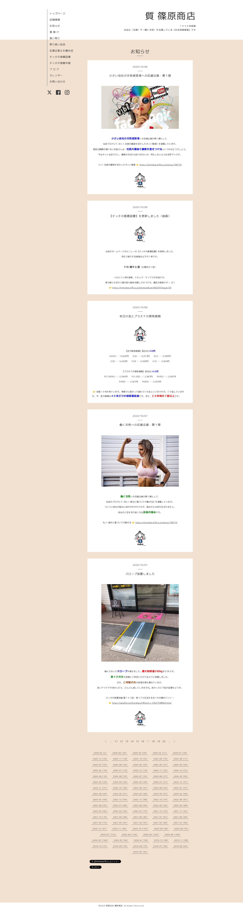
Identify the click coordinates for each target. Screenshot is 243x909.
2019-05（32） (140, 851)
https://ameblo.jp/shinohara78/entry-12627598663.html (142, 703)
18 (153, 741)
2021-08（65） (140, 817)
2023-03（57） (160, 793)
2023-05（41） (120, 793)
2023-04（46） (140, 793)
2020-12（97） (99, 828)
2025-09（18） (160, 758)
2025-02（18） (100, 770)
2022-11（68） (140, 799)
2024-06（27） (160, 776)
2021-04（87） (120, 822)
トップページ (57, 13)
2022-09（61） (181, 799)
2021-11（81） (181, 811)
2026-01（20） (180, 753)
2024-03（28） (120, 782)
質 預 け (54, 32)
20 (164, 741)
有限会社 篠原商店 (114, 905)
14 (132, 741)
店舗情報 (55, 19)
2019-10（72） (100, 846)
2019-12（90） (161, 840)
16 (142, 741)
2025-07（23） (100, 764)
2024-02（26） (140, 782)
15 (137, 741)
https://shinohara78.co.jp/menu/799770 (156, 522)
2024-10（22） (181, 770)
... (111, 741)
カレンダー (56, 75)
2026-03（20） (140, 753)
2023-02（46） (181, 793)
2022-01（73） (140, 811)
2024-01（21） (160, 782)
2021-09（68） (120, 817)
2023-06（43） (100, 793)
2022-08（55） (100, 805)
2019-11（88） (181, 840)
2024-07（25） (140, 776)
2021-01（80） (181, 822)
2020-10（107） (141, 828)
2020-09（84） (161, 828)
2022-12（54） (120, 799)
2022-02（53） (120, 811)
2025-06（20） (120, 764)
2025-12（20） (100, 758)
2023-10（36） (120, 788)
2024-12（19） (140, 770)
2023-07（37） (181, 788)
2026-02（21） (160, 753)
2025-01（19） (120, 770)
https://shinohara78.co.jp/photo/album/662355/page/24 (141, 287)
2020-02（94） (121, 840)
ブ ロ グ (54, 69)
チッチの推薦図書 (60, 57)
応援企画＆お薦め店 (61, 50)
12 (121, 741)
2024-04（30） (100, 782)
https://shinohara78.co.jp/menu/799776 (161, 164)
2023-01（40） (100, 799)
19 (158, 741)
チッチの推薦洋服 (60, 63)
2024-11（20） (160, 770)
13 (126, 741)
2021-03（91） (140, 822)
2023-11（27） (100, 788)
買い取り (55, 38)
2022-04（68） (181, 805)
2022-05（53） (160, 805)
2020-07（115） (109, 834)
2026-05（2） (100, 753)
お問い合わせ (57, 81)
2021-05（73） (100, 822)
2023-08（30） (160, 788)
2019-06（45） (181, 846)
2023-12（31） (181, 782)
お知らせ (55, 26)
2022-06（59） (140, 805)
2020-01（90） (141, 840)
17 (148, 741)
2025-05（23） (140, 764)
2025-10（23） (140, 758)
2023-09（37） (140, 788)
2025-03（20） (181, 764)
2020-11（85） (120, 828)
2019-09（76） (120, 846)
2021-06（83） (181, 817)
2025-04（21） (160, 764)
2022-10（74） (160, 799)
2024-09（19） (100, 776)
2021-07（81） (160, 817)
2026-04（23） (120, 753)
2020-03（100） (100, 840)
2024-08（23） (120, 776)
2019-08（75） (140, 846)
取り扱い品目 (57, 44)
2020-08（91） (181, 828)
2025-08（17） (181, 758)
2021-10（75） (100, 817)
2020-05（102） (151, 834)
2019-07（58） (160, 846)
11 (116, 741)
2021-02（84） (160, 822)
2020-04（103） (173, 834)
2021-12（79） (160, 811)
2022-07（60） (120, 805)
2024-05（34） (181, 776)
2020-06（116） (130, 834)
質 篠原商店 (170, 15)
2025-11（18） (120, 758)
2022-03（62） (100, 811)
